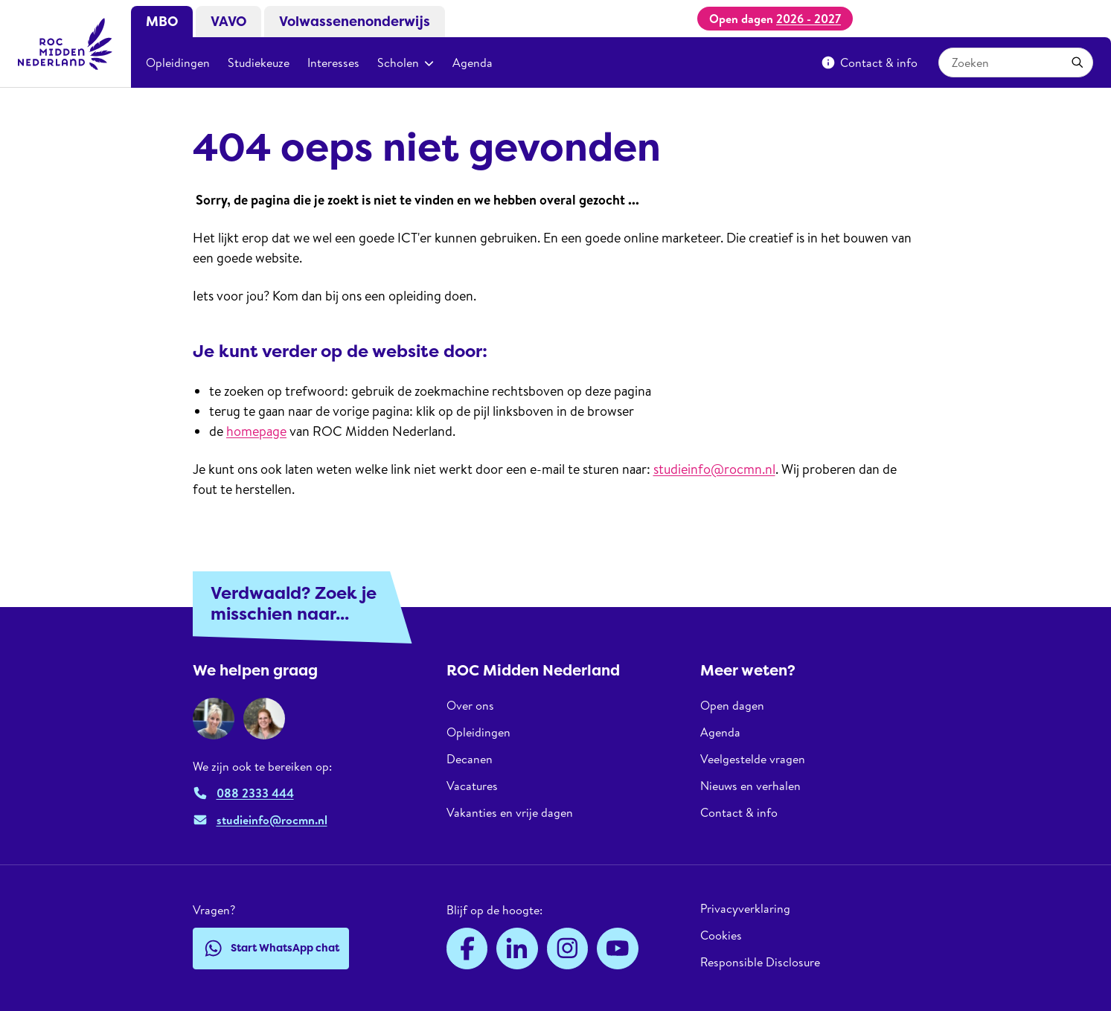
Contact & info (869, 62)
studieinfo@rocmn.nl (714, 469)
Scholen (406, 62)
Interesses (333, 62)
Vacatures (472, 785)
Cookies (721, 935)
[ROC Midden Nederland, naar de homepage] (65, 44)
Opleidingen (178, 62)
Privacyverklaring (745, 909)
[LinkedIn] (517, 948)
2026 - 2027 (808, 18)
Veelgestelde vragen (752, 759)
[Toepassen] (1077, 62)
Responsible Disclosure (760, 962)
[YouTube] (617, 948)
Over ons (470, 705)
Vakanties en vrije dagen (509, 812)
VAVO (228, 22)
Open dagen (732, 705)
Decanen (469, 759)
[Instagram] (568, 948)
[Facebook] (467, 948)
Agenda (472, 62)
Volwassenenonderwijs (354, 22)
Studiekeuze (258, 62)
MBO (162, 22)
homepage (256, 431)
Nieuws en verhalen (750, 785)
